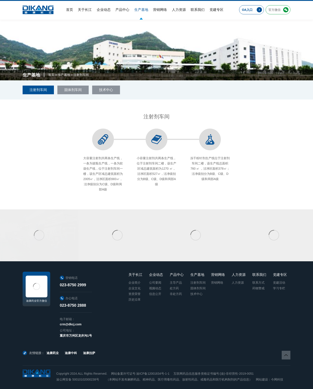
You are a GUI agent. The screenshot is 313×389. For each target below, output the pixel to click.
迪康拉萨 (89, 353)
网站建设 (262, 379)
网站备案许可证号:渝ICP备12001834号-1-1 (140, 373)
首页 (51, 74)
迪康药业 (53, 353)
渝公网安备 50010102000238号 (77, 379)
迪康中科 (71, 353)
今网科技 (277, 379)
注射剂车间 (81, 74)
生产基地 (64, 74)
